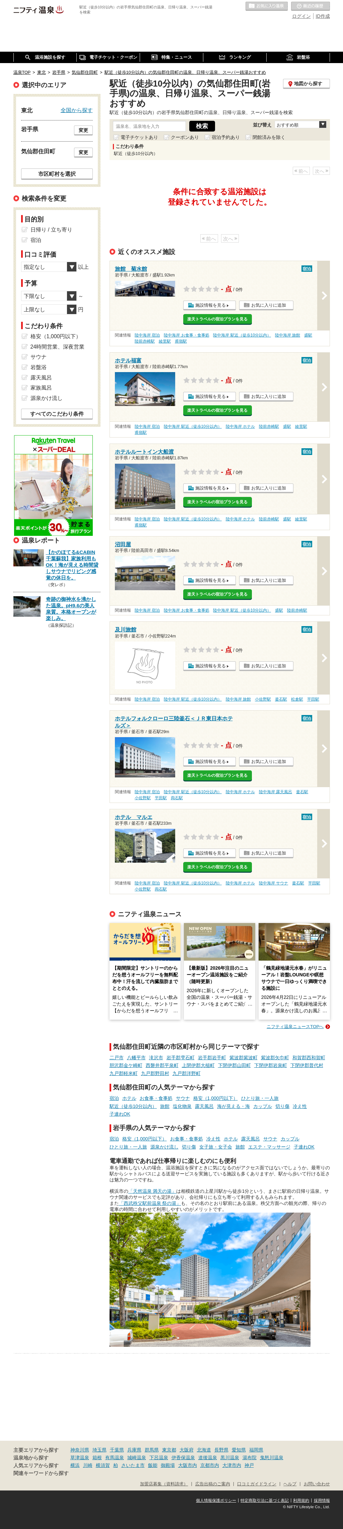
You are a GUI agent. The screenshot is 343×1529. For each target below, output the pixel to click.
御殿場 (168, 1465)
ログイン (301, 16)
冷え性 (300, 1106)
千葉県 (117, 1449)
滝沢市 (156, 1057)
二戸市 (117, 1057)
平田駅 (313, 699)
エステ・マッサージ (269, 1147)
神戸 (249, 1465)
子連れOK (120, 1114)
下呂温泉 (158, 1457)
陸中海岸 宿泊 (147, 335)
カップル (262, 1106)
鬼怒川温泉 (271, 1457)
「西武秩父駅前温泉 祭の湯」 (150, 1203)
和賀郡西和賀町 (308, 1057)
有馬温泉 (114, 1457)
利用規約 (301, 1500)
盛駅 (308, 335)
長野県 (221, 1449)
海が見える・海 (233, 1106)
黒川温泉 (229, 1457)
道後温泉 (207, 1457)
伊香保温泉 (183, 1457)
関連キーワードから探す (41, 1473)
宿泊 (114, 1098)
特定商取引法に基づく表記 (265, 1500)
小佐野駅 (263, 699)
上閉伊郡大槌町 (198, 1065)
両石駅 (177, 798)
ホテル (129, 1098)
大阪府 (187, 1449)
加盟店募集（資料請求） (164, 1484)
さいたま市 (133, 1465)
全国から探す (77, 110)
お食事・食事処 (156, 1098)
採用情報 (322, 1500)
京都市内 (209, 1465)
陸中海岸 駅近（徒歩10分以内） (242, 335)
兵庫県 (134, 1449)
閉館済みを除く (269, 137)
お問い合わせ (317, 1484)
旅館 (164, 1106)
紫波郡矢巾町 (275, 1057)
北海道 (204, 1449)
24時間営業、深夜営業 (57, 347)
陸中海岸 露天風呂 (275, 791)
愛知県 (239, 1449)
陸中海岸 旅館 (287, 335)
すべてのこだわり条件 (57, 414)
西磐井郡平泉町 (162, 1065)
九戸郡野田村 (155, 1073)
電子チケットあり (139, 137)
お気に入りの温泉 (267, 6)
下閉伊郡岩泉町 (270, 1065)
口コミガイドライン (256, 1484)
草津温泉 (79, 1457)
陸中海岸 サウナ (273, 883)
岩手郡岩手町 (212, 1057)
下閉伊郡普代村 (306, 1065)
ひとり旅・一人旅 (260, 1098)
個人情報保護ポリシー (216, 1500)
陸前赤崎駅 (145, 341)
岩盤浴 (38, 367)
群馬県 (152, 1449)
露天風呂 (204, 1106)
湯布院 (250, 1457)
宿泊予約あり (226, 137)
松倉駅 (297, 699)
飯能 (152, 1465)
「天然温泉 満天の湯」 (152, 1191)
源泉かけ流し (164, 1147)
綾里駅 (165, 341)
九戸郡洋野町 (187, 1073)
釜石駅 (281, 699)
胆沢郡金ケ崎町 (126, 1065)
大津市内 (231, 1465)
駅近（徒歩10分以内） (133, 1106)
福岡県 (256, 1449)
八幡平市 (136, 1057)
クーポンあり (185, 137)
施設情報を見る (210, 305)
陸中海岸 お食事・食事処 (186, 335)
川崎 (87, 1465)
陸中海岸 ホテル (240, 426)
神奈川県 (79, 1449)
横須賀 (103, 1465)
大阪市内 (187, 1465)
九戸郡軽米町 (124, 1073)
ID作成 (323, 16)
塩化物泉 (182, 1106)
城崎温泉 (136, 1457)
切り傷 (282, 1106)
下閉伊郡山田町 (234, 1065)
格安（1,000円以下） (215, 1098)
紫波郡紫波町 (243, 1057)
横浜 (75, 1465)
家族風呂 (41, 388)
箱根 (97, 1457)
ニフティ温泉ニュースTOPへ (295, 1026)
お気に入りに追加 (268, 305)
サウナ (183, 1098)
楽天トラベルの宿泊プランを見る (217, 319)
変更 (83, 130)
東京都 (169, 1449)
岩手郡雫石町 (180, 1057)
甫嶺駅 (181, 341)
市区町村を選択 (57, 174)
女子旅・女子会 (215, 1147)
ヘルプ (289, 1484)
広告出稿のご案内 (212, 1484)
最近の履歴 (310, 6)
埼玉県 (99, 1449)
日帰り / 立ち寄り (51, 230)
